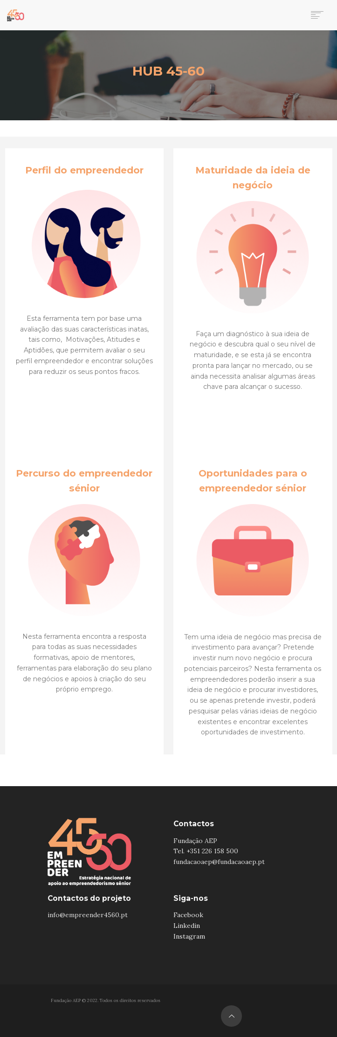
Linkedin (186, 925)
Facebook (188, 915)
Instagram (189, 936)
